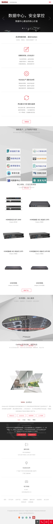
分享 (51, 522)
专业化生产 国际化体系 (26, 81)
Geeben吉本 (5, 2)
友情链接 (30, 502)
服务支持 (32, 499)
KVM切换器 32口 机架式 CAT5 (39, 220)
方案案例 (25, 499)
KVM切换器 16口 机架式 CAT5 (13, 252)
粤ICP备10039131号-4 (29, 513)
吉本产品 (18, 499)
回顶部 (37, 522)
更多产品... (26, 290)
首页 (5, 499)
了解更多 (26, 121)
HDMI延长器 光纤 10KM (13, 220)
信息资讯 (39, 499)
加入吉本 (46, 499)
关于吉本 (11, 499)
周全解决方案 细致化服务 (26, 105)
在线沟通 (46, 522)
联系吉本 (23, 502)
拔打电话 (42, 522)
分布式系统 (13, 284)
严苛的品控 (26, 354)
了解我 (21, 363)
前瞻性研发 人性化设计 (26, 57)
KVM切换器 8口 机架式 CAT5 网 (39, 252)
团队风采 (31, 363)
